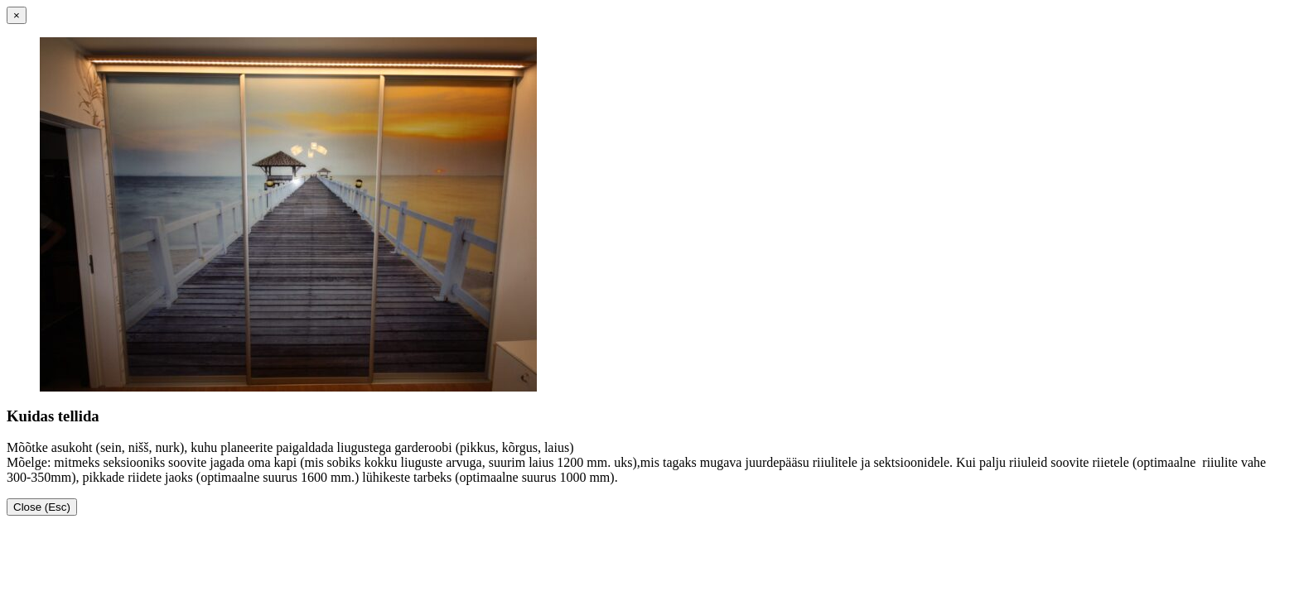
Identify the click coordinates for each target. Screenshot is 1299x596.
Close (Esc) (41, 507)
